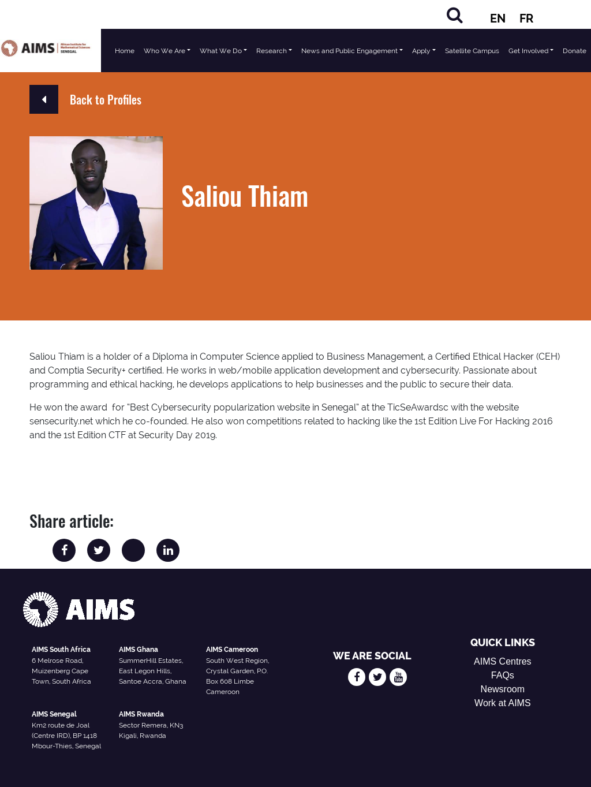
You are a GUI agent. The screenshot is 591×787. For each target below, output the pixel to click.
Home (124, 51)
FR (526, 18)
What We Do (221, 51)
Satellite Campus (472, 51)
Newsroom (503, 689)
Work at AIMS (502, 703)
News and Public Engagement (349, 51)
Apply (421, 51)
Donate (574, 51)
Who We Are (164, 51)
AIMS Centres (503, 661)
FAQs (502, 675)
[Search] (455, 15)
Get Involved (528, 51)
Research (271, 51)
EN (498, 18)
